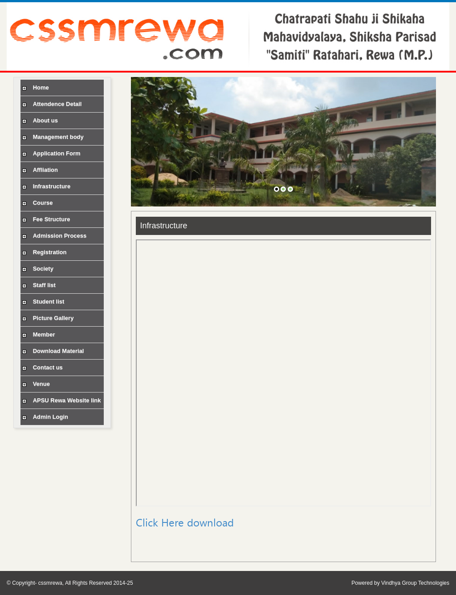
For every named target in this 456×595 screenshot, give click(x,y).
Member (37, 334)
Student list (42, 301)
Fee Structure (45, 219)
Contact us (41, 367)
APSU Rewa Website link (60, 400)
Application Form (50, 153)
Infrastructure (45, 186)
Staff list (38, 285)
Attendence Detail (50, 104)
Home (34, 87)
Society (36, 268)
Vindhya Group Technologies (415, 583)
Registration (43, 252)
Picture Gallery (46, 318)
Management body (52, 137)
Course (36, 202)
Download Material (52, 351)
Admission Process (53, 235)
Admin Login (44, 416)
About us (39, 120)
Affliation (39, 169)
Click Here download (185, 522)
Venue (35, 383)
